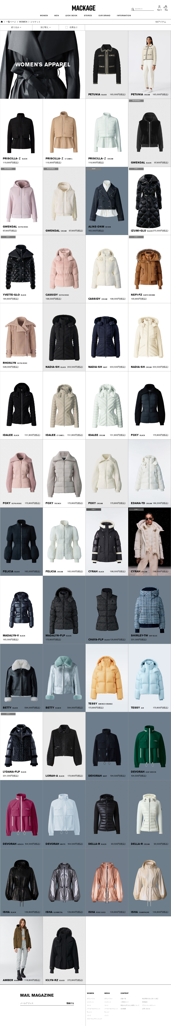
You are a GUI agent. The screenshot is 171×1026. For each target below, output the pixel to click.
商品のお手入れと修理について (130, 1005)
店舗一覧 (123, 998)
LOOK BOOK (71, 16)
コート (89, 1005)
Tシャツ (89, 1011)
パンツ (89, 1015)
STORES (88, 16)
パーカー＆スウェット (93, 1008)
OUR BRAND (104, 16)
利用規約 (144, 1001)
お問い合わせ (146, 1008)
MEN (56, 16)
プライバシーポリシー (149, 1005)
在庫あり (74, 27)
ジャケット (90, 1001)
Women (44, 16)
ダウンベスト (91, 998)
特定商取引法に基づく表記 (150, 998)
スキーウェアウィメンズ (94, 1018)
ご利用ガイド (125, 1001)
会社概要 (123, 1008)
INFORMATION (124, 16)
